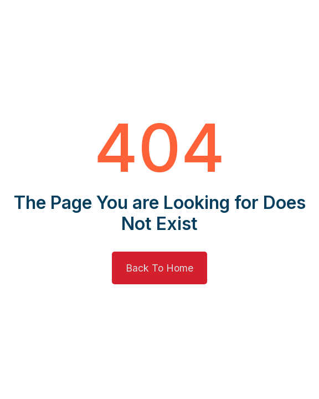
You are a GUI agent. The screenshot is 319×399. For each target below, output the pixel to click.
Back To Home (159, 268)
